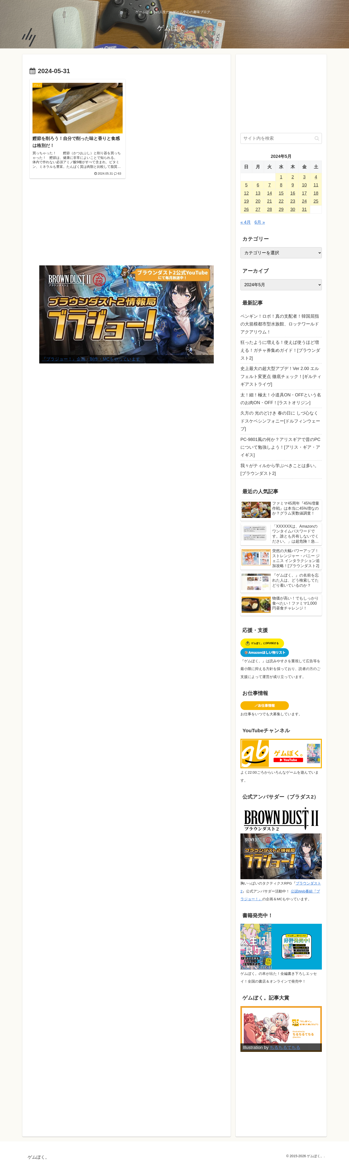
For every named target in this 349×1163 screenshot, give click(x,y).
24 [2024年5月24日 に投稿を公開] (304, 201)
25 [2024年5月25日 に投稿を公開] (316, 201)
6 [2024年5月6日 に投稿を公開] (258, 185)
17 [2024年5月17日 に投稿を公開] (304, 193)
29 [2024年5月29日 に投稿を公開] (281, 209)
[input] (281, 138)
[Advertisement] (126, 225)
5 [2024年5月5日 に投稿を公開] (246, 185)
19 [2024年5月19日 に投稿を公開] (246, 201)
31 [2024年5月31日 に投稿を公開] (304, 209)
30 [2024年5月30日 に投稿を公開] (292, 209)
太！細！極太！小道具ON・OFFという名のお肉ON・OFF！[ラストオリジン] (280, 399)
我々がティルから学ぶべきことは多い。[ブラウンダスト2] (279, 469)
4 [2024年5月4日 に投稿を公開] (316, 177)
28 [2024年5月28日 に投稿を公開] (269, 209)
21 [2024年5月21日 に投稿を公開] (269, 201)
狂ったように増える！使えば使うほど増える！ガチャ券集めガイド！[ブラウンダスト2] (280, 350)
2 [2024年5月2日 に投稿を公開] (293, 177)
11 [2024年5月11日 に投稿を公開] (316, 185)
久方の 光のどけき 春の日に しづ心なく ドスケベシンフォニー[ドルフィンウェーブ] (280, 421)
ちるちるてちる (285, 1047)
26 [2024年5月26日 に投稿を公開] (246, 209)
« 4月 (245, 222)
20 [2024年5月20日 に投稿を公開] (257, 201)
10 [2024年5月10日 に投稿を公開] (304, 185)
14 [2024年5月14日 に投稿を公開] (269, 193)
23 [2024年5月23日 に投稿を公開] (292, 201)
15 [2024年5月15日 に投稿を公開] (281, 193)
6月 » (259, 222)
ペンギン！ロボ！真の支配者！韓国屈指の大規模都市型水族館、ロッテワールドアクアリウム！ (279, 324)
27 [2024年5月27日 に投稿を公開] (257, 209)
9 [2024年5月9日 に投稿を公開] (293, 185)
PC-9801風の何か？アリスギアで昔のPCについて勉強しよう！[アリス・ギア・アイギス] (280, 447)
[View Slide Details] (126, 314)
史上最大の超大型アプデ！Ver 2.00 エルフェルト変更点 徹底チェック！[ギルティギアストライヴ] (280, 376)
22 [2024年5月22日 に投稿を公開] (281, 201)
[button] (317, 138)
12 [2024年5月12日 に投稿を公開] (246, 193)
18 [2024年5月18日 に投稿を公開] (316, 193)
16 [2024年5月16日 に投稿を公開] (292, 193)
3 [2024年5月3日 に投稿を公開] (304, 177)
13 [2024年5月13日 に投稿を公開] (257, 193)
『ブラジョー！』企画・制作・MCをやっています (91, 359)
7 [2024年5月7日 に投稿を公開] (269, 185)
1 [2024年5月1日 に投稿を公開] (281, 177)
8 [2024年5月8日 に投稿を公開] (281, 185)
